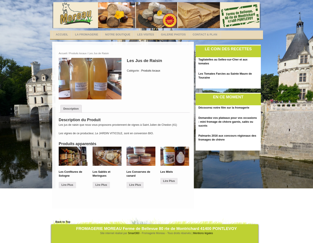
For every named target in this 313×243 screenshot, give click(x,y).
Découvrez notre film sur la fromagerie (223, 107)
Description (71, 108)
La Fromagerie (86, 34)
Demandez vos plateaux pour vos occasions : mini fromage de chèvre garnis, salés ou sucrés (227, 121)
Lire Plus (67, 184)
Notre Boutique (117, 34)
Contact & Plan (205, 34)
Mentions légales (203, 233)
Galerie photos (173, 34)
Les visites (145, 34)
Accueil (62, 34)
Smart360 (134, 233)
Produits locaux (78, 53)
